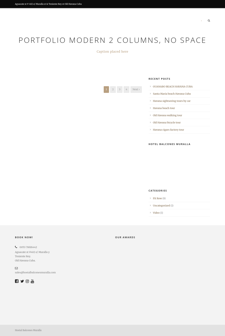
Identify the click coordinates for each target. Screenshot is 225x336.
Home (74, 21)
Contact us (188, 21)
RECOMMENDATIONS (162, 21)
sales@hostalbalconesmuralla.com (35, 272)
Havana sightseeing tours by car (172, 101)
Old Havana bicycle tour (167, 122)
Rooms (89, 21)
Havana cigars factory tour (168, 129)
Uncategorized (161, 205)
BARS (104, 21)
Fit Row (157, 198)
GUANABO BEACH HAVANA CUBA (173, 86)
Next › (136, 89)
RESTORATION (121, 21)
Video (156, 212)
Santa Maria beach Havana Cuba (172, 93)
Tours (139, 21)
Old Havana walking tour (167, 115)
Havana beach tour (164, 108)
